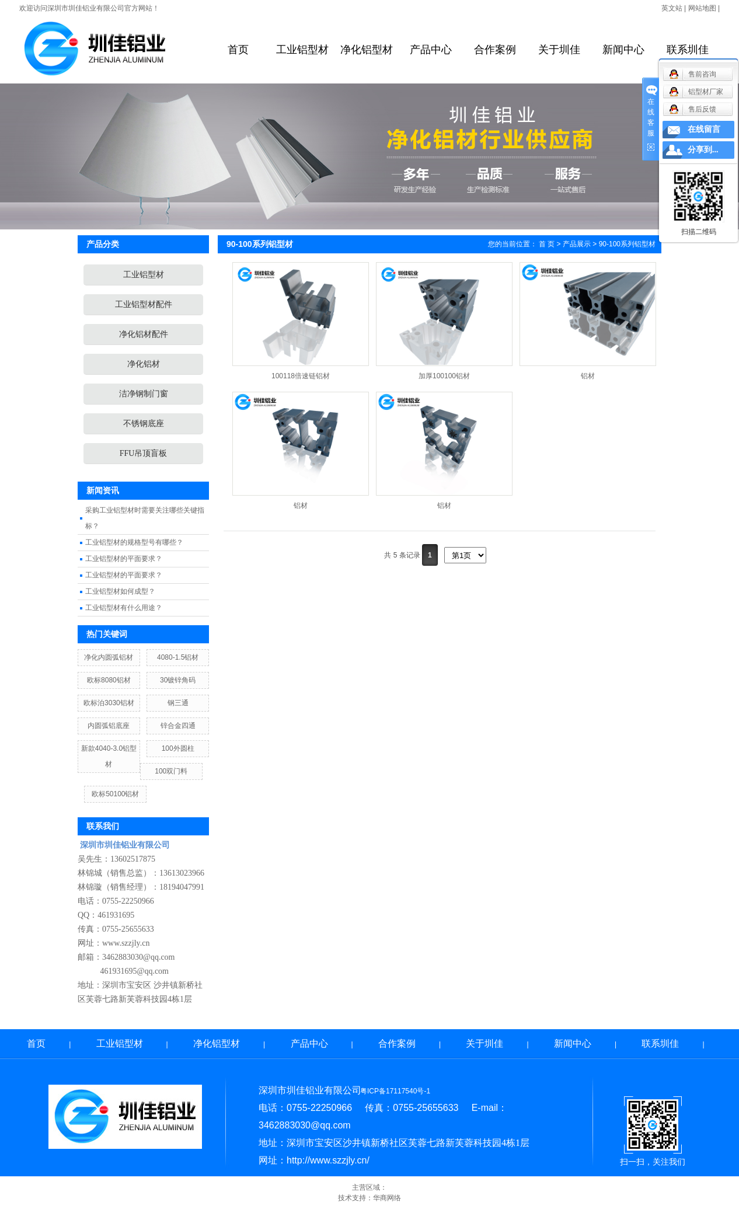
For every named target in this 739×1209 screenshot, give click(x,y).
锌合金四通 (178, 726)
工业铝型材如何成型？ (120, 591)
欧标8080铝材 (109, 680)
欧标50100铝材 (115, 794)
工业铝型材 (302, 49)
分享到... (703, 149)
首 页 (547, 244)
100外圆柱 (178, 748)
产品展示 (577, 244)
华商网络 (387, 1198)
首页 (238, 49)
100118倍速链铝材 (300, 376)
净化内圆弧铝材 (108, 657)
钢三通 (178, 703)
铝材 (588, 376)
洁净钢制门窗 (143, 393)
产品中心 (431, 49)
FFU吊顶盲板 (144, 453)
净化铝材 (143, 364)
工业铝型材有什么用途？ (123, 608)
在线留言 (704, 129)
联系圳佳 (688, 49)
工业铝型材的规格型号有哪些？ (134, 542)
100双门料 (171, 771)
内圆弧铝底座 (109, 726)
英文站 (671, 8)
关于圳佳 (559, 49)
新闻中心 (623, 49)
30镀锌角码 (178, 680)
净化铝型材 (366, 49)
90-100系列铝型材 (627, 244)
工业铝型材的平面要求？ (123, 559)
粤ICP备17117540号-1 (395, 1091)
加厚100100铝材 (444, 376)
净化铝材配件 (143, 334)
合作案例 (495, 49)
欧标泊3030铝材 (108, 703)
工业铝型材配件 (143, 304)
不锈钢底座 (143, 423)
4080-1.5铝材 (177, 657)
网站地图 (702, 8)
